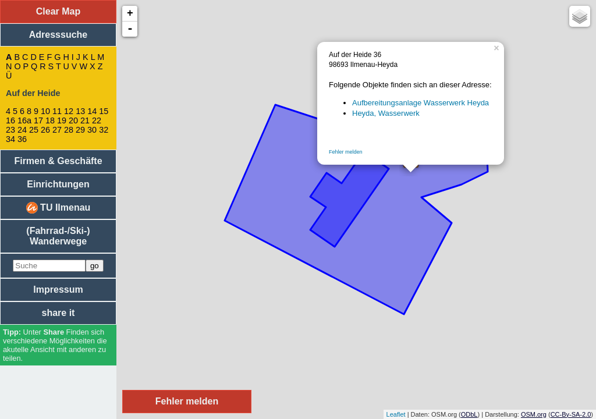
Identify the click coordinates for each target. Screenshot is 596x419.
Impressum (58, 289)
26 (45, 129)
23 (10, 129)
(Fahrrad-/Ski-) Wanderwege (58, 236)
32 (103, 129)
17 (38, 120)
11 (57, 111)
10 (45, 111)
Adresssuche (58, 35)
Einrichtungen (58, 184)
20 (73, 120)
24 (22, 129)
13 (80, 111)
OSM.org (534, 414)
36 (22, 139)
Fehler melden (346, 152)
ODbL (469, 414)
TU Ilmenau (58, 208)
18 (50, 120)
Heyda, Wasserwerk (386, 113)
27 (57, 129)
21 (85, 120)
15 (103, 111)
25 (33, 129)
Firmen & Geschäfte (58, 161)
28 (68, 129)
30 (92, 129)
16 (10, 120)
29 (80, 129)
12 (68, 111)
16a (24, 120)
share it (58, 313)
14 (92, 111)
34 (10, 139)
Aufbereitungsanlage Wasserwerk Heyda (420, 102)
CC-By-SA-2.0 (571, 414)
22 (96, 120)
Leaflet (396, 414)
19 (61, 120)
